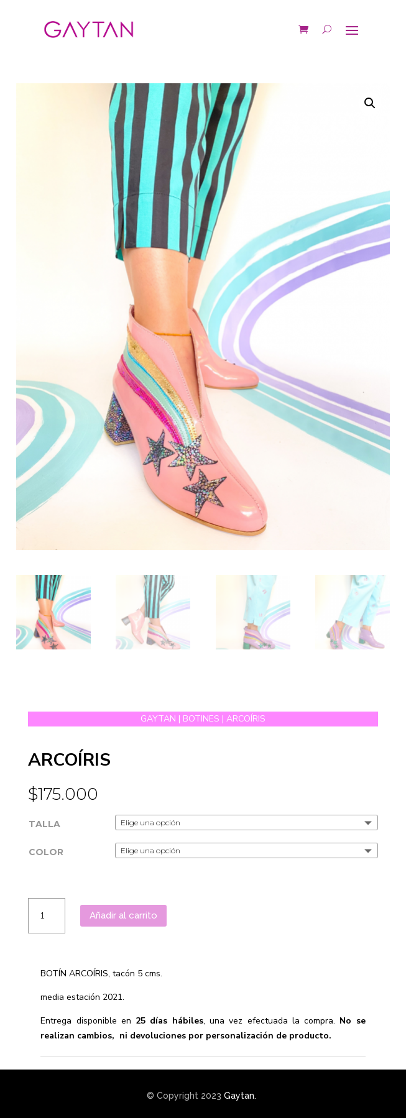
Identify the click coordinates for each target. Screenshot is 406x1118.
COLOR (46, 852)
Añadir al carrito (123, 915)
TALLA (44, 824)
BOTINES (201, 719)
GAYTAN (158, 719)
